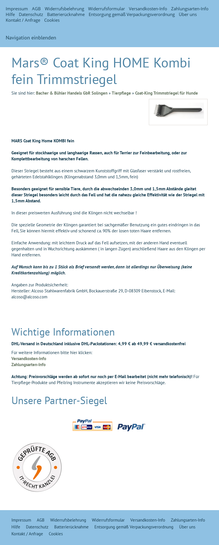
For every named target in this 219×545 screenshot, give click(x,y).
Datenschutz (31, 14)
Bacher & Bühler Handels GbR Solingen (72, 93)
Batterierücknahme (66, 14)
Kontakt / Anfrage (23, 20)
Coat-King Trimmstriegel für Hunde (166, 93)
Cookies (52, 20)
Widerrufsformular (106, 8)
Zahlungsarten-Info (189, 8)
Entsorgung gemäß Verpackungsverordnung (132, 14)
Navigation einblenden (31, 37)
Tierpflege (121, 93)
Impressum (17, 8)
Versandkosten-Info (148, 8)
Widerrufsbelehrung (64, 8)
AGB (36, 8)
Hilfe (10, 14)
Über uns (188, 14)
